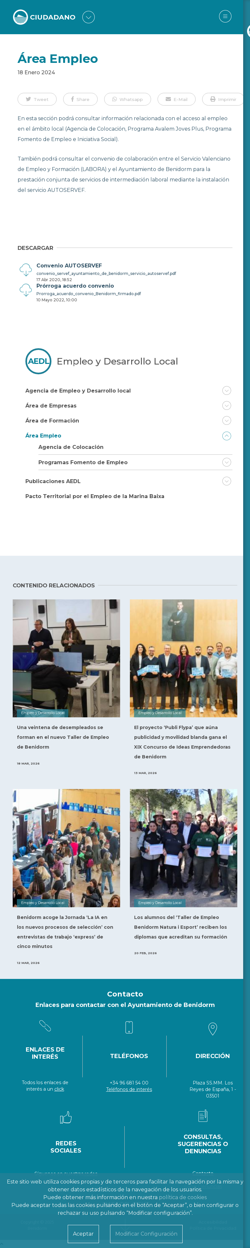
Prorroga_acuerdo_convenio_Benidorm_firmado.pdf (88, 293)
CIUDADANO (54, 17)
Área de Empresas (50, 406)
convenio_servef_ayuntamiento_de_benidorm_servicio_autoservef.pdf (106, 273)
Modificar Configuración (146, 1234)
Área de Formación (52, 421)
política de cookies (183, 1197)
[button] (37, 99)
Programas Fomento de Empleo (83, 462)
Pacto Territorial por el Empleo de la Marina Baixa (94, 496)
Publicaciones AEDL (53, 481)
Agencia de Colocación (71, 447)
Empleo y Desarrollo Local (117, 361)
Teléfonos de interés (129, 1089)
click (59, 1089)
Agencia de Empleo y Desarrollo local (78, 391)
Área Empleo (43, 436)
